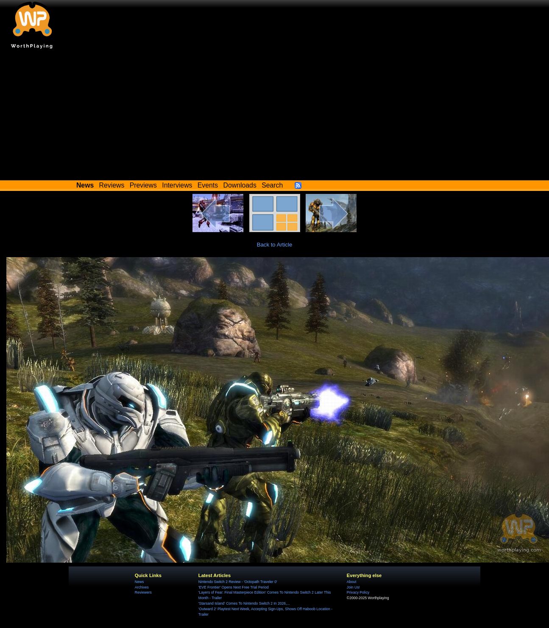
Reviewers (143, 592)
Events (208, 185)
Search (272, 185)
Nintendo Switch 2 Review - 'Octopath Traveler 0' (237, 582)
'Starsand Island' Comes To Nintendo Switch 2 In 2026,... (244, 603)
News (139, 582)
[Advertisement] (274, 116)
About (351, 582)
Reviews (112, 185)
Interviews (177, 185)
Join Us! (353, 587)
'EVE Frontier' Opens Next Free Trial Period (233, 587)
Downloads (239, 185)
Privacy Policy (358, 592)
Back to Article (275, 244)
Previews (143, 185)
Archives (142, 587)
